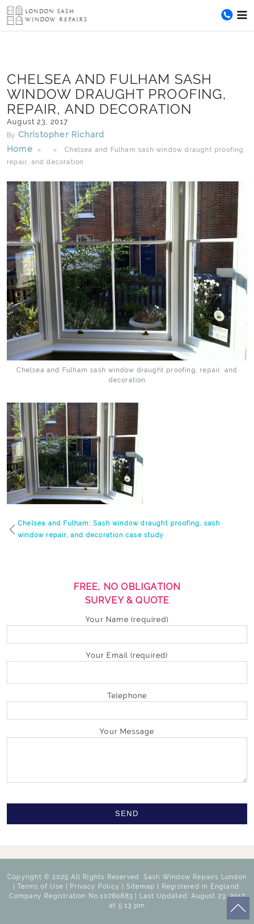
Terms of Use (40, 886)
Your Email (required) (127, 664)
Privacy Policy (95, 886)
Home (20, 149)
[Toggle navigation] (242, 15)
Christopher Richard (61, 134)
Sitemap (140, 886)
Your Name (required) (127, 627)
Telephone (127, 703)
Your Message (127, 755)
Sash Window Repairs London (195, 876)
